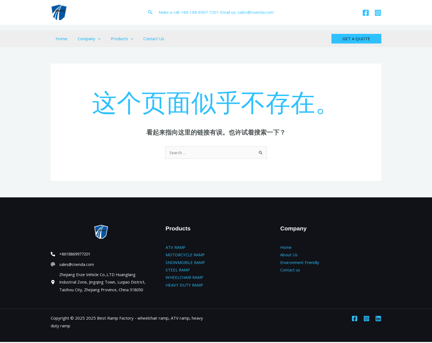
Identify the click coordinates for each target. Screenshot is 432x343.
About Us (289, 255)
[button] (150, 12)
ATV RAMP (176, 247)
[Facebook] (365, 12)
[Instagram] (377, 12)
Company (86, 38)
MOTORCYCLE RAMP (186, 255)
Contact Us (147, 38)
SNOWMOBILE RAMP (186, 262)
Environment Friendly (300, 262)
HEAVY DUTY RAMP (185, 285)
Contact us (290, 270)
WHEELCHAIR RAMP (185, 278)
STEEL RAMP (178, 270)
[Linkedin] (378, 319)
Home (61, 38)
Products (117, 38)
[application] (95, 38)
